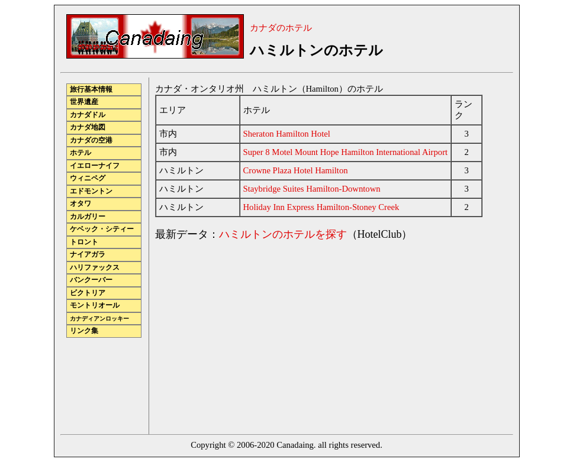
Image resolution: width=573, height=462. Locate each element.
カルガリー (87, 217)
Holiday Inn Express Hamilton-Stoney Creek (321, 207)
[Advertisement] (254, 334)
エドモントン (91, 191)
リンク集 (84, 331)
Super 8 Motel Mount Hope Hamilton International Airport (345, 152)
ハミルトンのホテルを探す (283, 234)
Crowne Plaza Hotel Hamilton (295, 170)
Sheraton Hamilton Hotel (286, 133)
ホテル (80, 153)
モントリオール (95, 305)
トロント (84, 242)
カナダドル (87, 115)
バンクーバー (91, 280)
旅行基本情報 (91, 89)
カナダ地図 (87, 127)
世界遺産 (84, 102)
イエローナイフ (95, 166)
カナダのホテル (281, 28)
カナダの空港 (91, 140)
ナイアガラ (87, 255)
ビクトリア (87, 293)
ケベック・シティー (102, 229)
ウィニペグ (87, 178)
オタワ (80, 204)
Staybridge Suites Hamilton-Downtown (312, 188)
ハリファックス (95, 268)
